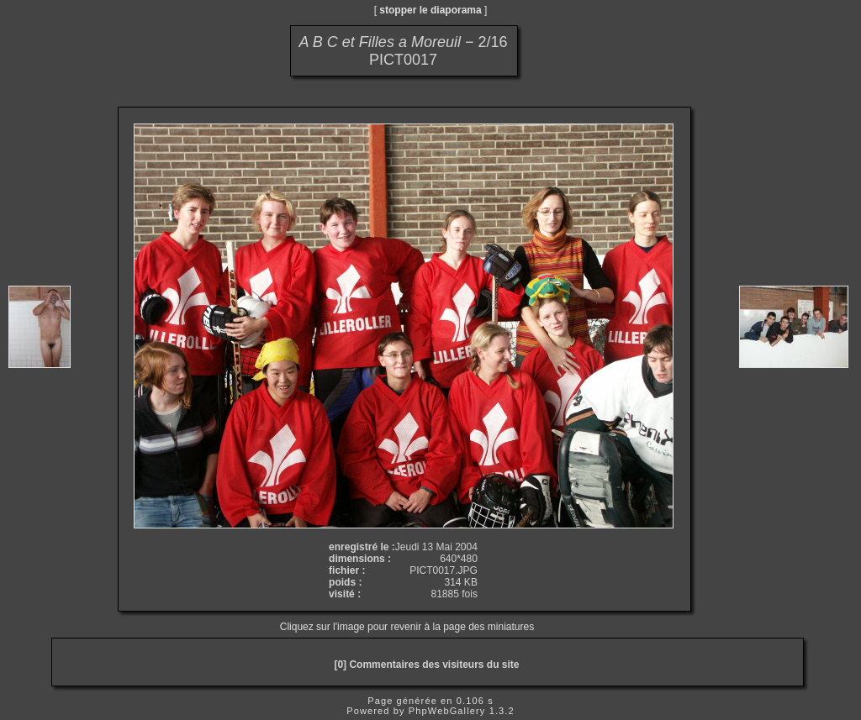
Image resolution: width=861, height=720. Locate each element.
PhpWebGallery (447, 711)
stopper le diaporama (430, 10)
